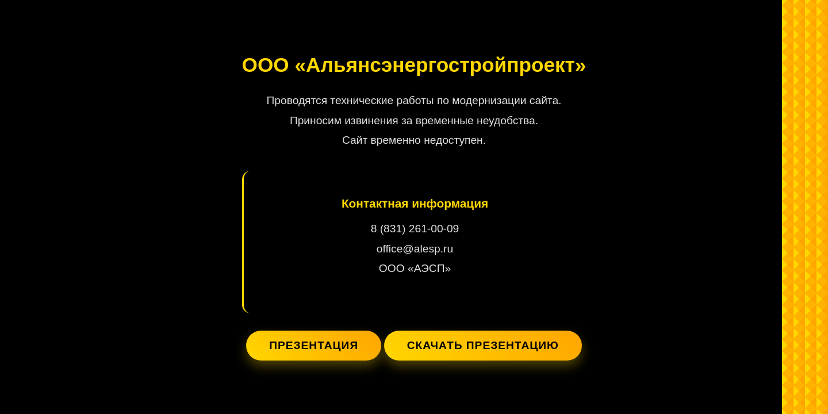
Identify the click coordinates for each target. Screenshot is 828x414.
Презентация (313, 345)
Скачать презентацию (483, 345)
